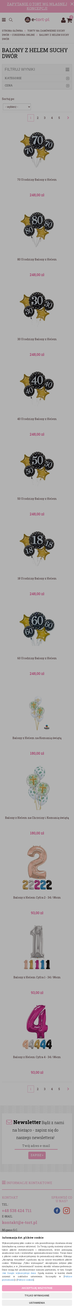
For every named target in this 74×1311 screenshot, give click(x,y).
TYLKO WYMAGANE (37, 1295)
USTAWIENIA (37, 1302)
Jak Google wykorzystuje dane (19, 1273)
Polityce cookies (25, 1279)
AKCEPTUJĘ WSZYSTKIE (36, 1288)
